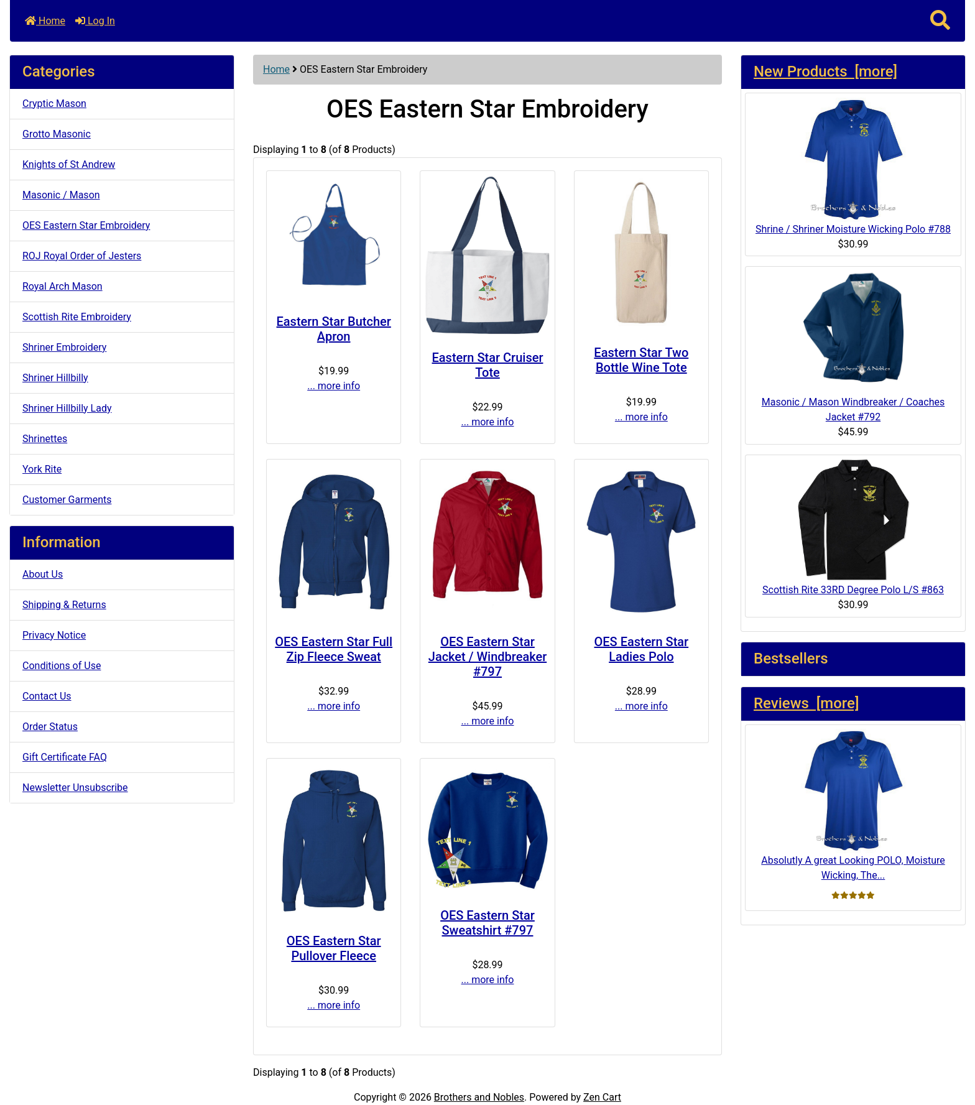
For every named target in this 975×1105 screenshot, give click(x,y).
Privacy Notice (54, 635)
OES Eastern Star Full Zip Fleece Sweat (333, 649)
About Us (42, 574)
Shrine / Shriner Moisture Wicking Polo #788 (853, 166)
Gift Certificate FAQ (64, 757)
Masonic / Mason (61, 195)
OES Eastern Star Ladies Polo (641, 649)
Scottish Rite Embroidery (76, 317)
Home (45, 21)
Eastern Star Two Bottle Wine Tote (641, 360)
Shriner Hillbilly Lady (67, 408)
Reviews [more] (806, 703)
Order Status (50, 727)
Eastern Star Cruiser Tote (487, 365)
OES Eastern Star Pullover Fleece (334, 948)
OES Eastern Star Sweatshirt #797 (487, 923)
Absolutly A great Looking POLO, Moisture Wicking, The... (853, 805)
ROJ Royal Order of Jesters (81, 256)
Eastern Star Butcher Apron (334, 329)
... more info (333, 386)
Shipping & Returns (64, 605)
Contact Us (47, 696)
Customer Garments (66, 500)
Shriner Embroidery (64, 347)
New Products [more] (825, 71)
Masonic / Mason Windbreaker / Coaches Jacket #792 (853, 346)
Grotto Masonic (56, 134)
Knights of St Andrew (68, 164)
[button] (940, 21)
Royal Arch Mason (62, 286)
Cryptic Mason (54, 103)
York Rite (42, 469)
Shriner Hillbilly (55, 378)
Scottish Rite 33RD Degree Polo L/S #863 (853, 527)
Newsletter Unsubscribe (75, 787)
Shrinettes (44, 439)
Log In (95, 21)
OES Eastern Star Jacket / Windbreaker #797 (487, 656)
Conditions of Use (61, 666)
